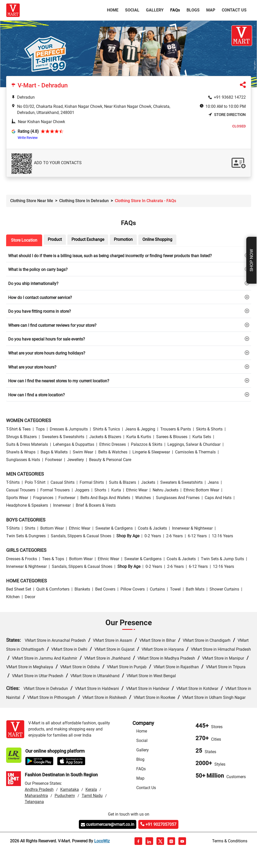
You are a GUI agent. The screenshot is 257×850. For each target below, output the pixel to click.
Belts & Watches (112, 452)
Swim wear (83, 452)
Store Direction (227, 115)
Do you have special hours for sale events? (46, 339)
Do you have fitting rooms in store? (39, 311)
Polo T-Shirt (35, 482)
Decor (30, 596)
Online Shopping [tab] (157, 239)
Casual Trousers (20, 490)
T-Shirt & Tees (18, 429)
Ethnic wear (137, 490)
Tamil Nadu (92, 795)
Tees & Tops (53, 558)
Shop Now (251, 260)
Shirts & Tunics (106, 429)
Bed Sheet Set (18, 589)
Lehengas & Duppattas (73, 444)
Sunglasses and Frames (178, 497)
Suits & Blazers (122, 482)
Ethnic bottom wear (201, 490)
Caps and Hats (218, 497)
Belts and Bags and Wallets (105, 497)
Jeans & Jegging (140, 429)
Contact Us (234, 10)
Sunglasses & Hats (23, 459)
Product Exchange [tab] (87, 239)
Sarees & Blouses (171, 436)
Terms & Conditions (229, 841)
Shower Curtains (224, 589)
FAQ (175, 10)
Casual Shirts (63, 482)
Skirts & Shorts (209, 429)
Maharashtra (36, 795)
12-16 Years (222, 535)
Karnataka (69, 789)
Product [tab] (55, 239)
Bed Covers (105, 589)
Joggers (82, 490)
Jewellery (75, 459)
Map (210, 10)
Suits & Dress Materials (27, 444)
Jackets (148, 482)
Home (113, 9)
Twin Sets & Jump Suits (222, 558)
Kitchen (13, 596)
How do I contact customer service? (40, 297)
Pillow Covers (132, 589)
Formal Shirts (92, 482)
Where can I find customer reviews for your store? (52, 325)
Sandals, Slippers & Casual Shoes (81, 535)
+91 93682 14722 (230, 97)
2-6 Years (174, 535)
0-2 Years (152, 535)
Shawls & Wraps (20, 452)
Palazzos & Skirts (146, 444)
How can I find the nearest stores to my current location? (58, 380)
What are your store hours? (32, 367)
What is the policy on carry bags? (38, 269)
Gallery (155, 10)
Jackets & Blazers (105, 436)
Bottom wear (52, 528)
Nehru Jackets (165, 490)
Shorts (100, 490)
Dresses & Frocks (21, 558)
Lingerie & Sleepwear (151, 452)
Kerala (91, 789)
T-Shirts (13, 482)
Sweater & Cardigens (114, 528)
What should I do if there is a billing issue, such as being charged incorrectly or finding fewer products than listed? (110, 255)
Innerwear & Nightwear (192, 528)
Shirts (30, 528)
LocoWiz (102, 841)
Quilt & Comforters (52, 589)
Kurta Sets (201, 436)
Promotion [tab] (123, 239)
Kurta (116, 490)
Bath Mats (195, 589)
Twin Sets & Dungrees (26, 535)
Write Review (28, 138)
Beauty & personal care (110, 459)
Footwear (53, 459)
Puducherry (65, 795)
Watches (143, 497)
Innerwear (62, 505)
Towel (175, 589)
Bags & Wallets (54, 452)
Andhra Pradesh (39, 789)
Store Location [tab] (24, 240)
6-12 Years (197, 535)
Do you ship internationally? (33, 283)
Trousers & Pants (175, 429)
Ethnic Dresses (112, 444)
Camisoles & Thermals (195, 452)
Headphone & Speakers (27, 505)
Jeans (213, 482)
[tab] (128, 256)
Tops (40, 429)
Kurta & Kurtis (138, 436)
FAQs (141, 768)
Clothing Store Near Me (31, 200)
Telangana (34, 801)
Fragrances (43, 497)
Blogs (193, 10)
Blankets (82, 589)
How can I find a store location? (36, 395)
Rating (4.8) (28, 131)
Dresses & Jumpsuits (69, 429)
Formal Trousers (55, 490)
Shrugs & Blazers (21, 436)
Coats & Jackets (152, 528)
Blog (140, 759)
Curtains (157, 589)
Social (132, 10)
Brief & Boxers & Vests (96, 505)
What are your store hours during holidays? (46, 353)
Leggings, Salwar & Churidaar (194, 444)
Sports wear (17, 497)
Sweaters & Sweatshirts (63, 436)
